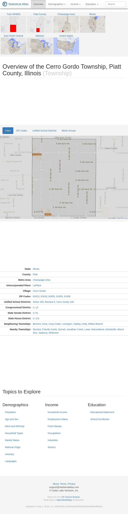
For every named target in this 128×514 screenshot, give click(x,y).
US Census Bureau (70, 497)
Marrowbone (97, 329)
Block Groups (69, 130)
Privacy (71, 484)
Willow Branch (95, 324)
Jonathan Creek (75, 329)
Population (10, 412)
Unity (84, 324)
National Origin (12, 447)
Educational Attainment (102, 412)
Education (92, 4)
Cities (8, 130)
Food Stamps (55, 426)
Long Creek (54, 324)
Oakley (76, 324)
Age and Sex (11, 419)
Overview (38, 4)
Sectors (52, 447)
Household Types (14, 433)
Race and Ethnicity (14, 426)
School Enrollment (99, 419)
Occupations (54, 433)
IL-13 (35, 307)
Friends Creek (49, 329)
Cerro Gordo (39, 291)
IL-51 (35, 313)
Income (76, 4)
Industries (53, 440)
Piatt (35, 274)
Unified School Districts (44, 130)
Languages (10, 461)
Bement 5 (50, 302)
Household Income (57, 412)
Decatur (37, 329)
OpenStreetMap (64, 500)
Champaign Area (41, 280)
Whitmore (54, 332)
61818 (44, 296)
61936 (67, 296)
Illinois (36, 269)
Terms (63, 484)
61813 (36, 296)
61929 (59, 296)
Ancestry (9, 454)
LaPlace (37, 285)
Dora (44, 324)
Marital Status (12, 440)
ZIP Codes (21, 130)
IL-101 (36, 318)
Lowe (87, 329)
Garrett (62, 329)
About (56, 484)
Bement (37, 324)
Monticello (111, 329)
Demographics (57, 4)
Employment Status (58, 419)
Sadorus (43, 332)
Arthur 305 (38, 302)
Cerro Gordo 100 (65, 302)
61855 (51, 296)
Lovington (67, 324)
